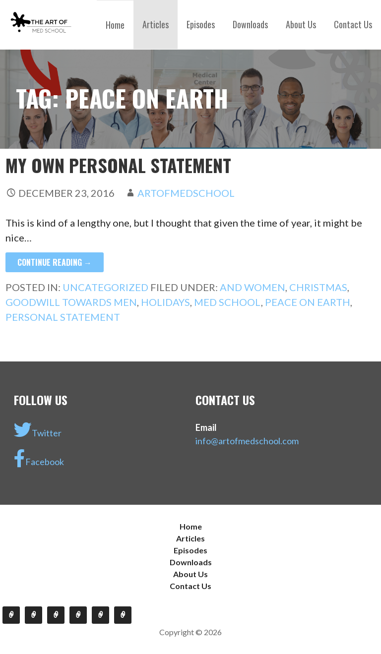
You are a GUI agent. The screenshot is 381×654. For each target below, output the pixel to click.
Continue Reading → (54, 262)
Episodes (201, 24)
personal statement (62, 317)
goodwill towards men (71, 302)
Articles (155, 24)
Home (115, 24)
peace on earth (307, 302)
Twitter (38, 430)
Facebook (39, 459)
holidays (165, 302)
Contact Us (353, 24)
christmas (318, 287)
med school (227, 302)
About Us (301, 24)
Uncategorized (105, 287)
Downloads (250, 24)
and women (252, 287)
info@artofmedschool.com (247, 440)
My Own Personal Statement (118, 165)
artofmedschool (186, 193)
